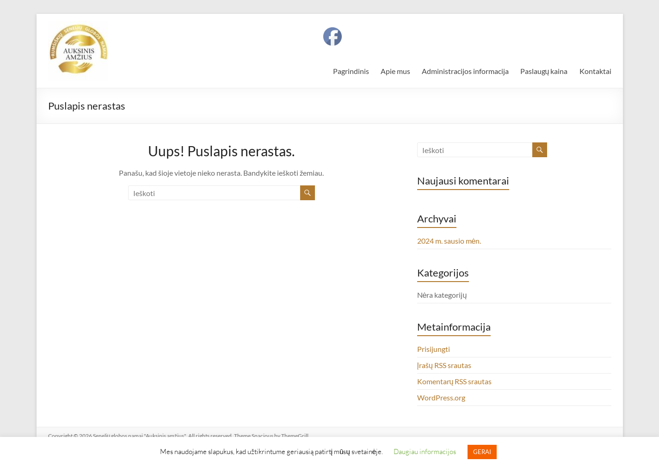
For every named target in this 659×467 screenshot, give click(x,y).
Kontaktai (595, 71)
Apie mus (395, 71)
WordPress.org (441, 397)
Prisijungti (433, 348)
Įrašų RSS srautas (444, 365)
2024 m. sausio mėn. (449, 240)
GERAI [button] (482, 451)
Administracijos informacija (465, 71)
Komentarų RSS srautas (454, 381)
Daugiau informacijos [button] (425, 451)
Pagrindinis (351, 71)
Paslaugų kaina (544, 71)
